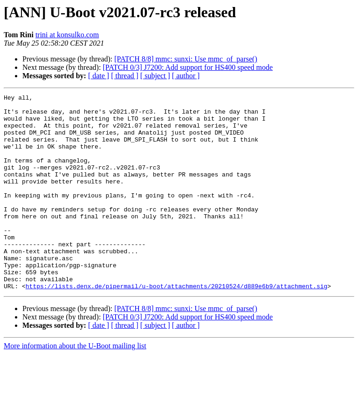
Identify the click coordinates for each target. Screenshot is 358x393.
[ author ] (186, 76)
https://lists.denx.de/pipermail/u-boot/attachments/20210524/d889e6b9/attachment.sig (176, 325)
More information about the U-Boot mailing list (75, 385)
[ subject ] (155, 76)
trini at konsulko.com (67, 35)
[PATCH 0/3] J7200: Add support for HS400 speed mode (188, 67)
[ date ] (98, 76)
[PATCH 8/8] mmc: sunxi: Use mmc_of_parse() (185, 59)
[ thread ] (124, 76)
